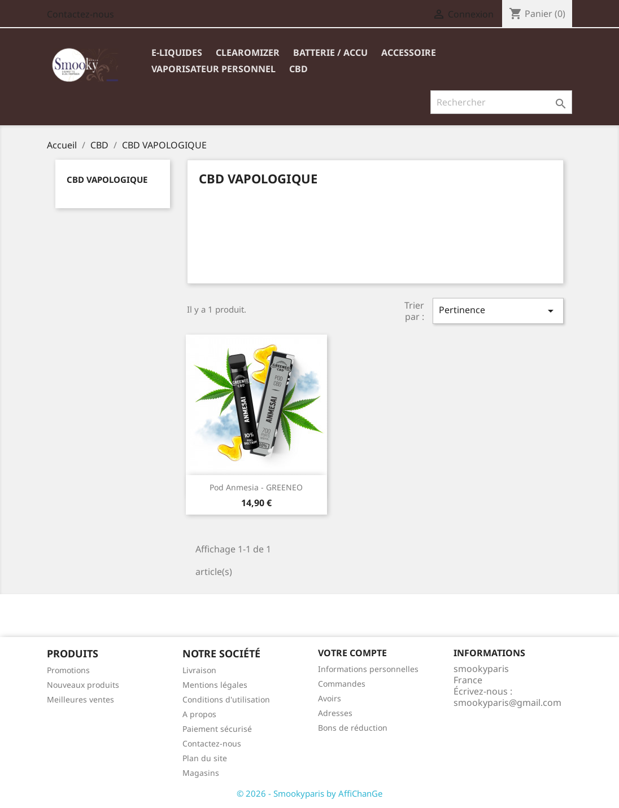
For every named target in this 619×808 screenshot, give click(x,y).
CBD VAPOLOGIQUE (107, 179)
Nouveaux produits (83, 684)
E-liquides (176, 52)
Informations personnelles (368, 669)
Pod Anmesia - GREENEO (256, 487)
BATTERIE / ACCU (330, 52)
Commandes (341, 683)
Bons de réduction (352, 727)
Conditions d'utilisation (226, 699)
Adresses (335, 713)
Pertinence (498, 311)
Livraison (199, 670)
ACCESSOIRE (408, 52)
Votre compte (352, 653)
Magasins (200, 772)
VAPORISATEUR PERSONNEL (213, 69)
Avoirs (329, 698)
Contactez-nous (80, 14)
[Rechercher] (501, 102)
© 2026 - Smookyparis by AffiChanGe (309, 793)
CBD (298, 69)
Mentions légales (214, 684)
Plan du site (204, 758)
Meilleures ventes (80, 699)
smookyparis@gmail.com (507, 702)
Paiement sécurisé (217, 728)
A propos (199, 714)
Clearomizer (248, 52)
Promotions (68, 670)
